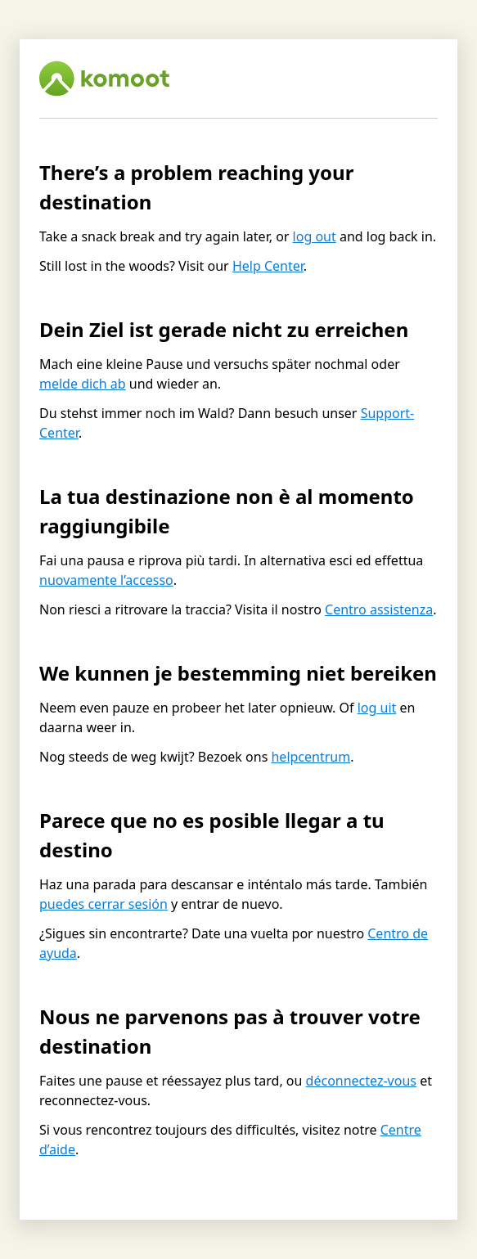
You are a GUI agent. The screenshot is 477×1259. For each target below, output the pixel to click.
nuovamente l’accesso (106, 580)
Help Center (268, 266)
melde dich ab (82, 384)
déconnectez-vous (361, 1081)
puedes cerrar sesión (103, 904)
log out (314, 236)
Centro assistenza (379, 609)
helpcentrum (310, 757)
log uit (377, 708)
